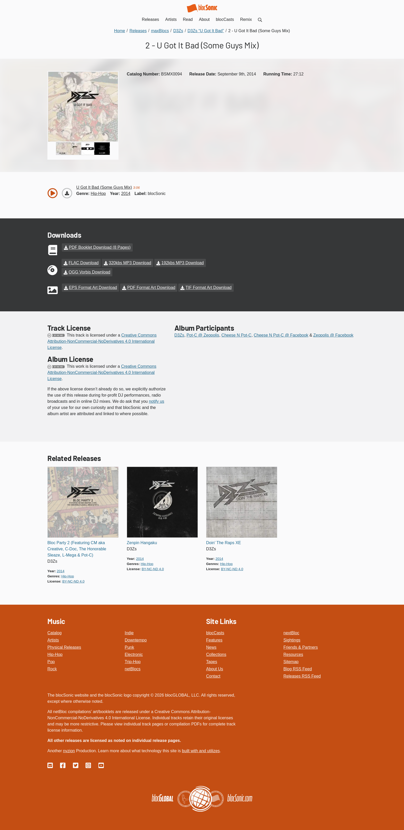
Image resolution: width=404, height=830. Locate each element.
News (211, 647)
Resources (293, 654)
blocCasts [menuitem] (225, 19)
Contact (213, 676)
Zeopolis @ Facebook (333, 335)
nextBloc (291, 633)
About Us (214, 669)
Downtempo (136, 640)
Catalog (54, 633)
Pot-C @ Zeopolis (203, 335)
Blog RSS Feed (297, 669)
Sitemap (291, 662)
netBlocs (132, 669)
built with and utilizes (201, 751)
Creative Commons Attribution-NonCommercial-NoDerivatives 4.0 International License (102, 341)
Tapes (211, 662)
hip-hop (98, 193)
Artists (53, 640)
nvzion (69, 751)
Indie (129, 633)
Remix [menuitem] (246, 19)
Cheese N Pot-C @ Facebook (281, 335)
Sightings (291, 640)
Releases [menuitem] (150, 19)
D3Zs (179, 335)
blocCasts (215, 633)
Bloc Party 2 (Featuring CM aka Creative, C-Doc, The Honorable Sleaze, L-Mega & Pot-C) (76, 549)
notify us (156, 401)
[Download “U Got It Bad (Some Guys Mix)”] (67, 193)
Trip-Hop (133, 662)
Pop (51, 662)
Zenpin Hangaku (142, 543)
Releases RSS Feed (302, 676)
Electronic (134, 654)
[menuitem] (260, 19)
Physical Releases (64, 647)
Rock (52, 669)
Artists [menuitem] (170, 19)
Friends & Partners (300, 647)
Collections (216, 654)
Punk (129, 647)
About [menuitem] (204, 19)
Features (214, 640)
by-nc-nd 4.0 (73, 581)
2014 (125, 193)
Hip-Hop (55, 654)
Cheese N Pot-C (236, 335)
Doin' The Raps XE (223, 543)
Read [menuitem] (188, 19)
